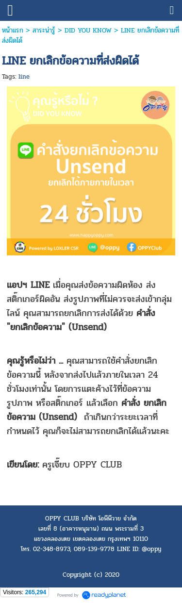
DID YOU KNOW (88, 30)
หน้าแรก (12, 30)
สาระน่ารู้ (44, 30)
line (24, 77)
